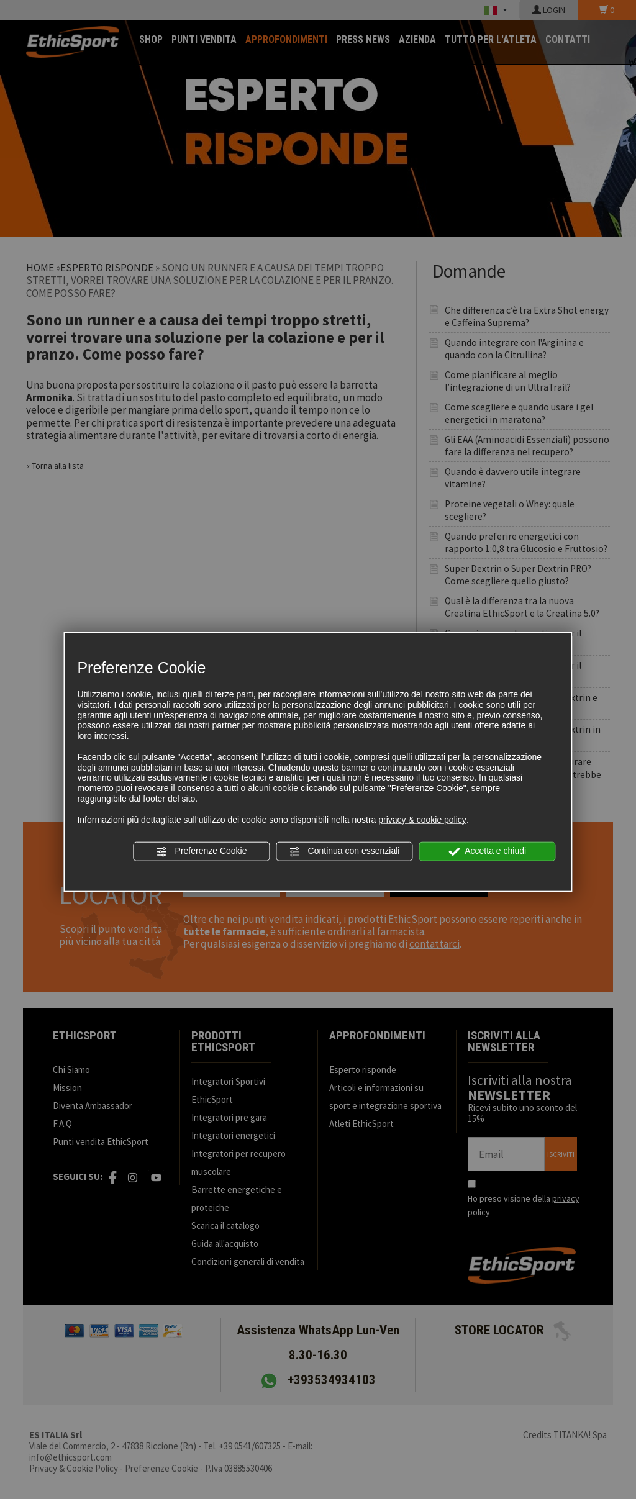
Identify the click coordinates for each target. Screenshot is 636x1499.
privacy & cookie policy (422, 819)
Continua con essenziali (344, 851)
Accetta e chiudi (487, 851)
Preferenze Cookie (202, 851)
